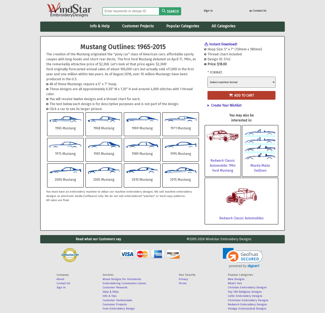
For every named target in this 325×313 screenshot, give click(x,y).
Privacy (183, 279)
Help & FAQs (111, 292)
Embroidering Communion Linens (124, 283)
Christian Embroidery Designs (247, 287)
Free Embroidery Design (119, 308)
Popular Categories (182, 26)
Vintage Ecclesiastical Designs (247, 308)
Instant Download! (223, 44)
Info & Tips (110, 296)
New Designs (236, 279)
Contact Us (257, 11)
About (60, 279)
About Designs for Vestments (122, 279)
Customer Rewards (115, 287)
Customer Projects (138, 26)
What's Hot (235, 283)
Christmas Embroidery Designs (248, 300)
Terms (183, 283)
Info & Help (100, 26)
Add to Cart (241, 95)
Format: (216, 72)
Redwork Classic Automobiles (241, 218)
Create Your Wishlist (226, 105)
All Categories (223, 26)
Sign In (208, 10)
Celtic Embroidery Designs (245, 296)
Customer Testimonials (117, 300)
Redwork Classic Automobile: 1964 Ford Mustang (223, 165)
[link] (243, 257)
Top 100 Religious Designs (245, 292)
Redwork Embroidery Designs (247, 304)
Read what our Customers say (98, 239)
